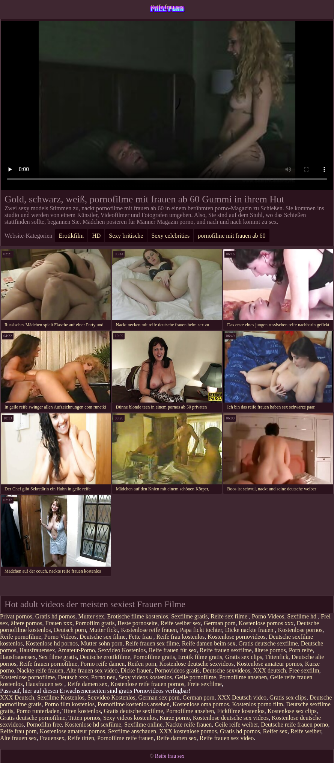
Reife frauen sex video (227, 738)
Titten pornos (84, 718)
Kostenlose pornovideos (236, 636)
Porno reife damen (102, 663)
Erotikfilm (71, 235)
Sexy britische (126, 235)
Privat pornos (16, 616)
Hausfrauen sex (45, 684)
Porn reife (301, 650)
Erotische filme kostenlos (137, 616)
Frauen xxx (58, 623)
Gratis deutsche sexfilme (268, 643)
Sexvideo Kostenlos (122, 650)
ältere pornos (26, 623)
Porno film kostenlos (70, 704)
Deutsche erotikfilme (105, 657)
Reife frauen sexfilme (226, 650)
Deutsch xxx (73, 677)
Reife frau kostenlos (180, 636)
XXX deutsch (269, 670)
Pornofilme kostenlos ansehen (134, 704)
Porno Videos (268, 616)
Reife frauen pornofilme (49, 663)
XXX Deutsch (17, 697)
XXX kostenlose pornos (188, 731)
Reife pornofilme (20, 636)
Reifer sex (275, 731)
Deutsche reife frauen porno (294, 724)
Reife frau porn (18, 731)
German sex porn (158, 697)
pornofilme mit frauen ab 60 (231, 235)
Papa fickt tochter (201, 630)
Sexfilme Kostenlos (60, 697)
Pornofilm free (44, 724)
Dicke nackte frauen (250, 630)
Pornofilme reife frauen (125, 738)
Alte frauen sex (18, 738)
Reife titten (81, 738)
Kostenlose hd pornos (52, 643)
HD (96, 235)
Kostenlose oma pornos (201, 704)
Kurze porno (174, 718)
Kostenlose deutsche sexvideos (196, 663)
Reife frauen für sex (173, 650)
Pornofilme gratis (154, 657)
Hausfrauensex (37, 650)
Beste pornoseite (137, 623)
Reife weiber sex (180, 623)
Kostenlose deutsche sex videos (231, 718)
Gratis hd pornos (55, 616)
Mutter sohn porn (101, 643)
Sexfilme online (143, 724)
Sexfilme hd (302, 616)
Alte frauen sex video (91, 670)
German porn (220, 623)
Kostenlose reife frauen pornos (147, 684)
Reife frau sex (167, 7)
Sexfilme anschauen (132, 731)
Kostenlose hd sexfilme (93, 724)
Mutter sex (91, 616)
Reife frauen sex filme (152, 643)
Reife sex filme (230, 616)
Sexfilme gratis (189, 616)
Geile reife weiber (236, 724)
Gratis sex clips (243, 657)
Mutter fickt (103, 630)
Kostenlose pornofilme (27, 677)
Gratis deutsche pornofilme (32, 718)
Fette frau (141, 636)
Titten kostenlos (81, 711)
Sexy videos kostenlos (145, 677)
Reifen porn (142, 663)
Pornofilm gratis (94, 623)
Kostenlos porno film (257, 704)
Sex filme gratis (58, 657)
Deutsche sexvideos (226, 670)
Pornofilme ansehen (243, 677)
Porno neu (103, 677)
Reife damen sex (88, 684)
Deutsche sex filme (103, 636)
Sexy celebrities (170, 235)
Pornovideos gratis (177, 670)
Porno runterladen (38, 711)
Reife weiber (305, 731)
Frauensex (52, 738)
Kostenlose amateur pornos (269, 663)
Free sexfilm (304, 670)
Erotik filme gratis (200, 657)
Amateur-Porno (76, 650)
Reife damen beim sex (209, 643)
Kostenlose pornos (300, 630)
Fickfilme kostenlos (241, 711)
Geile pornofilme (195, 677)
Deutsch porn (70, 630)
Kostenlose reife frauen (149, 630)
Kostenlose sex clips (292, 711)
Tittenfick (277, 657)
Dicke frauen (136, 670)
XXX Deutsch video (241, 697)
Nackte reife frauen (40, 670)
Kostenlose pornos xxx (266, 623)
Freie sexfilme (204, 684)
